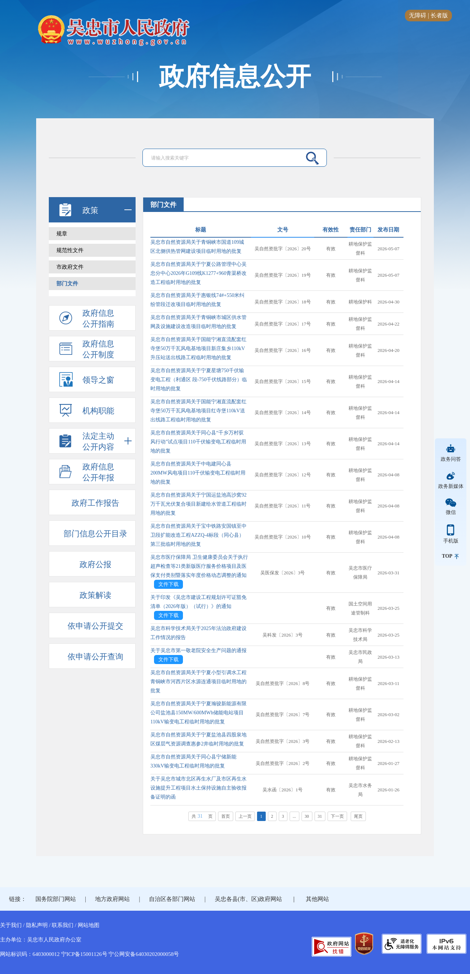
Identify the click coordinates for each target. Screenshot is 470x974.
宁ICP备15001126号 (84, 954)
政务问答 (451, 459)
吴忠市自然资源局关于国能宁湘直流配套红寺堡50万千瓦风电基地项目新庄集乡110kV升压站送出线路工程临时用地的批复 (198, 348)
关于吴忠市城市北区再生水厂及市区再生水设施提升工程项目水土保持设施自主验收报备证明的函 (198, 788)
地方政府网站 (112, 899)
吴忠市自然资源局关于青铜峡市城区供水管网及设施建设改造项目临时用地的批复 (198, 322)
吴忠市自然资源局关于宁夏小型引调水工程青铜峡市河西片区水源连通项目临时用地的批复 (198, 681)
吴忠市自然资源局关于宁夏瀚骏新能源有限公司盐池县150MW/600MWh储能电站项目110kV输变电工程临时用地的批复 (198, 712)
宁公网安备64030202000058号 (143, 954)
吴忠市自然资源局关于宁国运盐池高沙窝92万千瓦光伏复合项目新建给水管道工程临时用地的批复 (198, 504)
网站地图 (88, 925)
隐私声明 (37, 925)
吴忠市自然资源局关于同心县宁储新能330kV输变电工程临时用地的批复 (193, 761)
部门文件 (67, 283)
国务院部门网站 (55, 899)
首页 (225, 816)
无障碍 (417, 15)
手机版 (450, 541)
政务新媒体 (450, 486)
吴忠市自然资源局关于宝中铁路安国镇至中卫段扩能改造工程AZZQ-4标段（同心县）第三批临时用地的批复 (198, 535)
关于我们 (11, 925)
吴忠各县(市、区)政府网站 (248, 899)
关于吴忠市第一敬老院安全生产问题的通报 (198, 650)
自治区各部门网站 (172, 899)
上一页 (245, 816)
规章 (61, 234)
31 (320, 816)
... (294, 816)
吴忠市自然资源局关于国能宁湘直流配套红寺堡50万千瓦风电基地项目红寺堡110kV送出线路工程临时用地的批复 (198, 410)
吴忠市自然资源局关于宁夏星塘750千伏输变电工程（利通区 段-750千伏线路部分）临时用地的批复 (198, 379)
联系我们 (62, 925)
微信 (451, 512)
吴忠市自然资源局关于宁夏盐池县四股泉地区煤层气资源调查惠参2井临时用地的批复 (198, 739)
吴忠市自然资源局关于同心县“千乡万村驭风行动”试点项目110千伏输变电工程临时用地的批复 (198, 442)
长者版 (439, 15)
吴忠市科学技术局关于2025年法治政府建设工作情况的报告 (198, 633)
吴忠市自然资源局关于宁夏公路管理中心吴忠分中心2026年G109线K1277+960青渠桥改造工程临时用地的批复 (198, 273)
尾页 (358, 816)
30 (307, 816)
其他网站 (317, 899)
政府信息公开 (235, 76)
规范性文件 (70, 250)
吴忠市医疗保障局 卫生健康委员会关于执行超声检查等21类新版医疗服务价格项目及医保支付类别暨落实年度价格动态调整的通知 (199, 566)
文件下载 (168, 584)
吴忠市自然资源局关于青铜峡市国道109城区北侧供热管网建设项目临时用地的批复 (197, 246)
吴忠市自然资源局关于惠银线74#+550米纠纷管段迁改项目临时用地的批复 (197, 300)
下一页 (337, 816)
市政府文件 (70, 267)
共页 (202, 816)
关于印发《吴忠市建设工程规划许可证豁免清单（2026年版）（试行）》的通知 (198, 602)
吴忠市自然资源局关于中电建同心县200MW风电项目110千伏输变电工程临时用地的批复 (197, 473)
